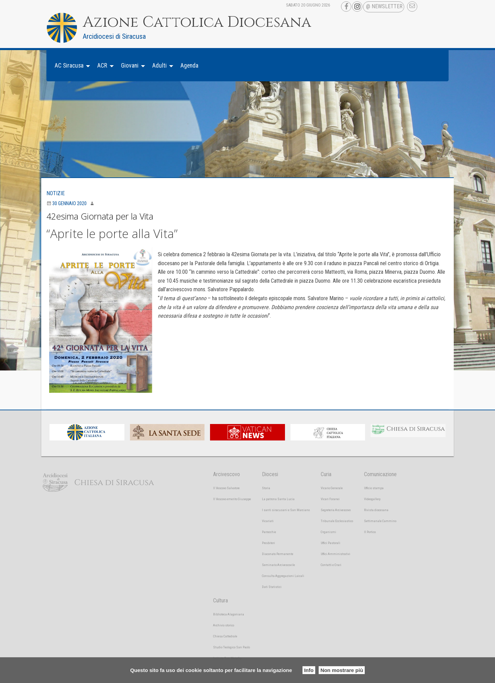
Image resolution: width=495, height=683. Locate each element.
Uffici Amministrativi (335, 554)
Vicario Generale (332, 488)
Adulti (159, 65)
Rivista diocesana (376, 510)
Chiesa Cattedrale (225, 636)
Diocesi (270, 474)
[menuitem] (70, 66)
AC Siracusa (69, 65)
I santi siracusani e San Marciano (286, 510)
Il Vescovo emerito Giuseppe (232, 499)
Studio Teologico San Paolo (231, 647)
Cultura (220, 600)
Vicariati (268, 521)
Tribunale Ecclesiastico (337, 521)
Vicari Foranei (330, 499)
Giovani (130, 65)
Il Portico (370, 532)
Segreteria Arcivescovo (336, 510)
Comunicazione (380, 474)
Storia (266, 488)
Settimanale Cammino (380, 521)
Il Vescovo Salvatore (226, 488)
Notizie (55, 193)
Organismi (328, 532)
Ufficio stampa (374, 488)
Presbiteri (268, 543)
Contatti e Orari (331, 565)
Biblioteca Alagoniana (228, 614)
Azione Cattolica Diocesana (197, 22)
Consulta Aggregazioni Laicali (283, 576)
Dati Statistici (272, 587)
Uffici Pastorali (330, 543)
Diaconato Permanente (277, 554)
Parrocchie (269, 532)
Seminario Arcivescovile (278, 565)
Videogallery (372, 499)
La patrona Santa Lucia (278, 499)
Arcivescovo (226, 474)
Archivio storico (223, 625)
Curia (326, 474)
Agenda (189, 65)
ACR (102, 65)
